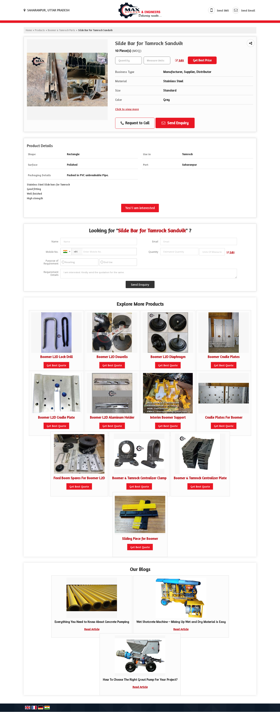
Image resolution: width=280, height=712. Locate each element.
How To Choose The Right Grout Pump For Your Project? (140, 679)
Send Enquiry (175, 123)
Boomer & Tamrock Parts (61, 30)
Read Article (91, 629)
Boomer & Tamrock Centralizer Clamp (139, 478)
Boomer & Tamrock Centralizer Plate (200, 478)
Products (40, 30)
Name (55, 241)
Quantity (153, 252)
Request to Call (135, 123)
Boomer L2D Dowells (112, 357)
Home (29, 30)
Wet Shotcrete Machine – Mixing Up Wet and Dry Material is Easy (181, 622)
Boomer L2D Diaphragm (168, 357)
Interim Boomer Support (168, 417)
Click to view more (127, 109)
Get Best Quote (56, 365)
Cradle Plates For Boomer (223, 417)
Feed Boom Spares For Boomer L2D (79, 478)
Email (155, 241)
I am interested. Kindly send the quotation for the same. (148, 273)
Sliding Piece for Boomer (140, 539)
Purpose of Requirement (51, 262)
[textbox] (157, 60)
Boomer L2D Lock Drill (56, 357)
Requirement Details (51, 273)
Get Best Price (202, 60)
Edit (179, 60)
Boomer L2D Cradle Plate (56, 417)
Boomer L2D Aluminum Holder (112, 417)
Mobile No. (52, 252)
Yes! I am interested (140, 208)
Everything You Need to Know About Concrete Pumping (92, 622)
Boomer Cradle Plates (224, 357)
